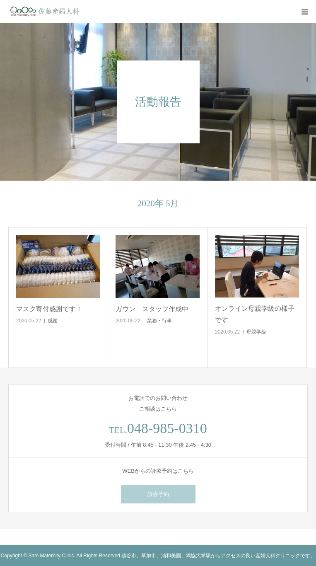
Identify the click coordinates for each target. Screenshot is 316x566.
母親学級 (256, 332)
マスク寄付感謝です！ (49, 308)
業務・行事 (159, 321)
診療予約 (158, 494)
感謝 (53, 321)
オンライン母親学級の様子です (254, 314)
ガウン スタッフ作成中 (152, 308)
